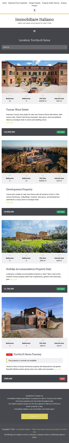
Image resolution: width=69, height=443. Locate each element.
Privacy (34, 6)
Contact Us (34, 416)
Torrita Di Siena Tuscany (23, 354)
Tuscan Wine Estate (17, 109)
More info (9, 122)
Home (4, 3)
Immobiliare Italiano (34, 19)
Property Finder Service (50, 3)
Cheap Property (34, 3)
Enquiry (64, 3)
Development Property (19, 189)
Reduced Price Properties (17, 3)
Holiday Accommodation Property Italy (28, 269)
